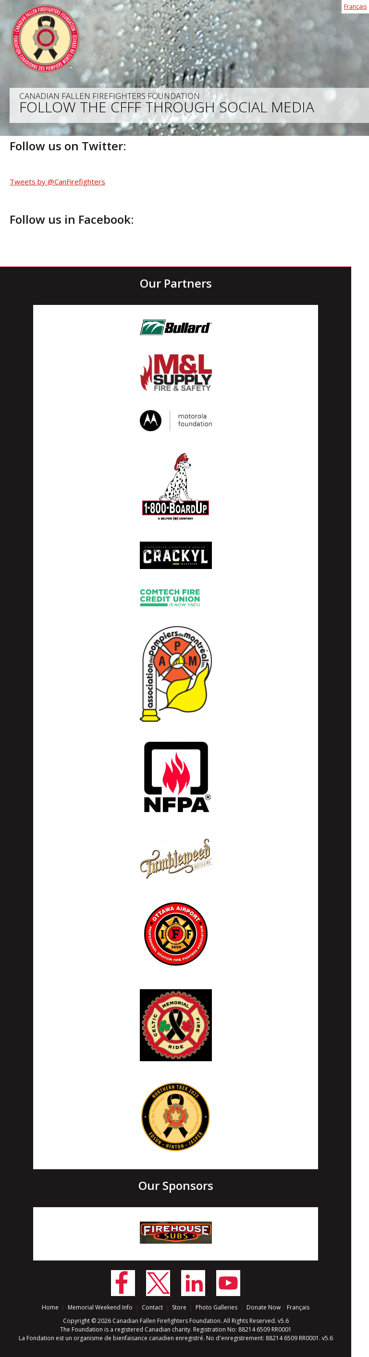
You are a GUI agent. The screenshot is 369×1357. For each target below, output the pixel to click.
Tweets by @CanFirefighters (57, 181)
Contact (152, 1307)
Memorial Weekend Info (100, 1307)
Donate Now (263, 1307)
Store (179, 1307)
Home (50, 1307)
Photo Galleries (216, 1307)
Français (355, 6)
